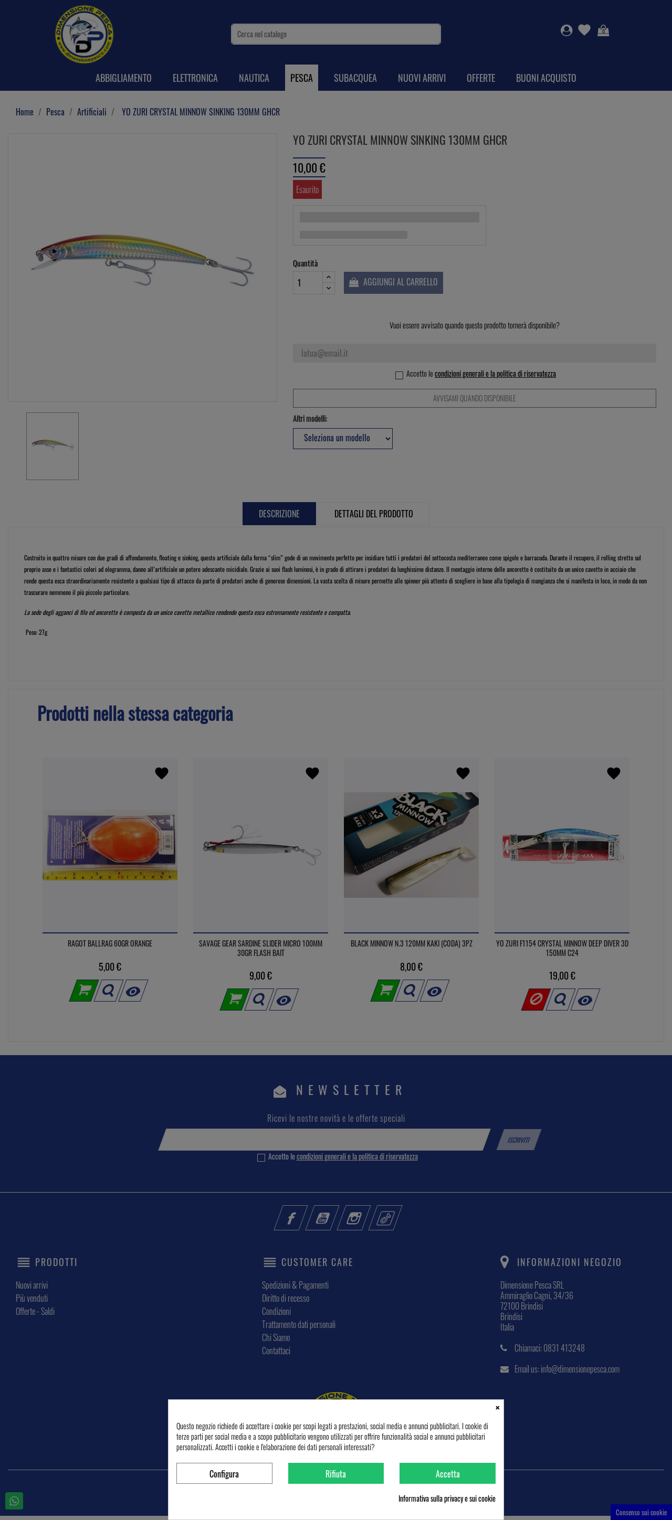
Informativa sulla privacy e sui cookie (447, 1498)
